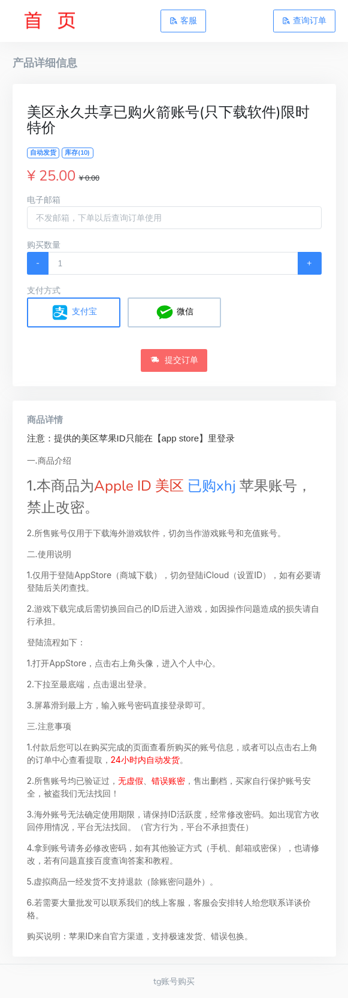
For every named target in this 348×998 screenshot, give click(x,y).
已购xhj (211, 485)
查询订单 (304, 20)
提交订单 (174, 360)
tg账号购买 (174, 981)
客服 (183, 20)
